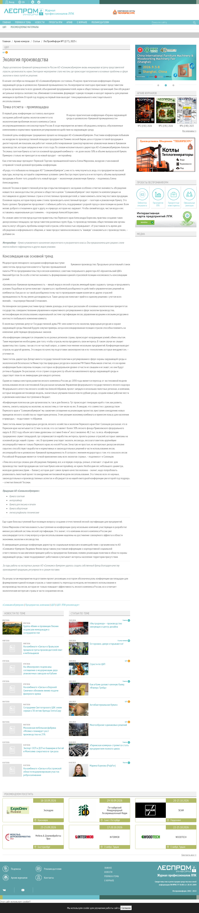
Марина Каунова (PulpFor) (103, 765)
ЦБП (4, 27)
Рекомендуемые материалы (25, 27)
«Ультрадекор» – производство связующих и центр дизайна (106, 625)
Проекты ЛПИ (55, 22)
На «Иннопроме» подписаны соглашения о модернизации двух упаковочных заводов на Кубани (40, 670)
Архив (69, 22)
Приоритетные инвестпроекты (174, 204)
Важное (108, 867)
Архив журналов (19, 877)
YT (23, 890)
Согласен (126, 908)
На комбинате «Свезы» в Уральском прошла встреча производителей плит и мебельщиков (42, 650)
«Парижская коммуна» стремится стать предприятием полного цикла (109, 747)
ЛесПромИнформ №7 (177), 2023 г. (60, 41)
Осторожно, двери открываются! (106, 643)
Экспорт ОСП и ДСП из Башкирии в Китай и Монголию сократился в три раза (43, 749)
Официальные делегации (189, 204)
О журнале (82, 22)
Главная (7, 22)
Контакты (49, 877)
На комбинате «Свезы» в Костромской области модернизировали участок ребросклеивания (42, 771)
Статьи (36, 41)
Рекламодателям (100, 22)
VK (32, 2)
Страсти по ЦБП (97, 664)
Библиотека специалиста (142, 204)
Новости (40, 22)
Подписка (16, 868)
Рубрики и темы (23, 22)
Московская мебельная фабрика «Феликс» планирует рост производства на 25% (39, 731)
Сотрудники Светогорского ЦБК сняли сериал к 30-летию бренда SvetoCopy (42, 709)
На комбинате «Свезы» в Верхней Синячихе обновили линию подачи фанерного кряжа (40, 690)
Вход (11, 2)
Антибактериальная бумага (103, 704)
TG (38, 2)
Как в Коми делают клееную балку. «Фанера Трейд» (107, 686)
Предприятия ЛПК (158, 204)
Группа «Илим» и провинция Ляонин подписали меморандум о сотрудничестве (41, 629)
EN (23, 2)
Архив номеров (21, 41)
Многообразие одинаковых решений (108, 725)
